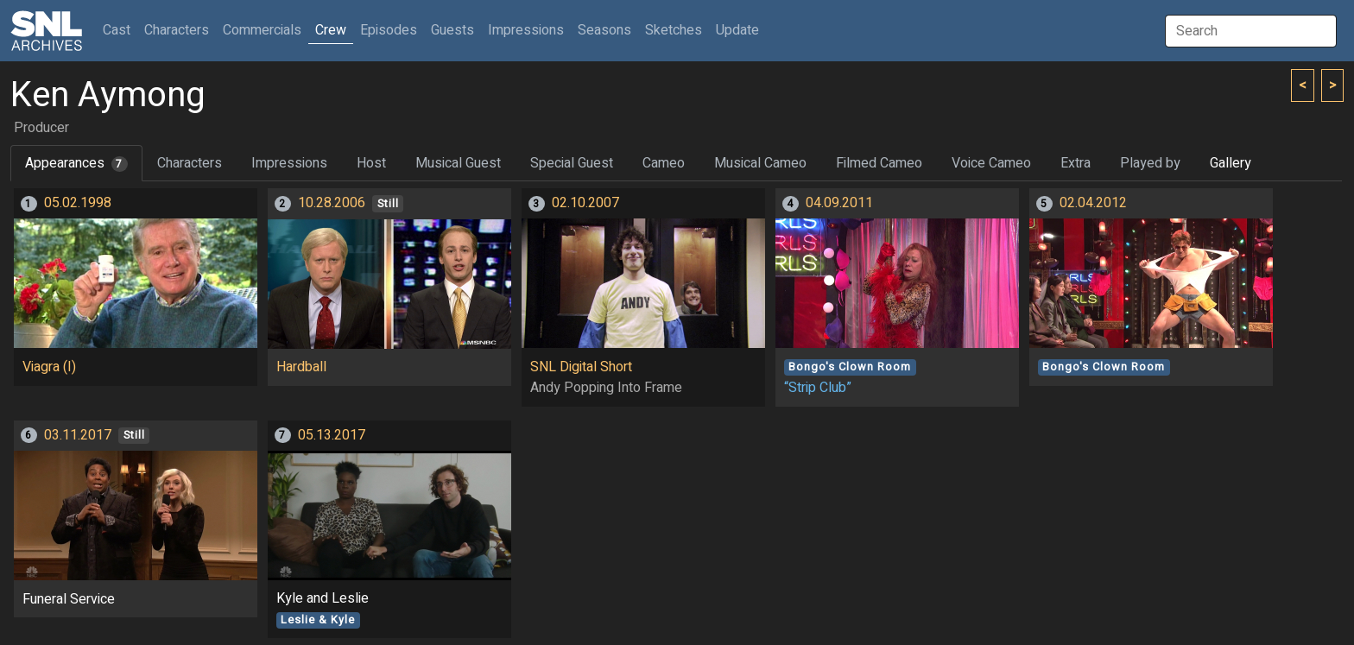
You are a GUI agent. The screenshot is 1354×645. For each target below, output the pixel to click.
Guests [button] (452, 30)
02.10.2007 (585, 203)
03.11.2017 (77, 435)
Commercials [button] (262, 30)
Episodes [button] (388, 30)
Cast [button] (120, 30)
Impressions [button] (526, 30)
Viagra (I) (49, 367)
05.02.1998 (77, 203)
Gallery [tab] (1230, 163)
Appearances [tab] (76, 163)
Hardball (301, 367)
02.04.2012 (1093, 203)
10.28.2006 (331, 203)
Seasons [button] (604, 30)
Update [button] (737, 30)
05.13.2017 (331, 435)
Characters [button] (176, 30)
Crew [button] (330, 30)
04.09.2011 (839, 203)
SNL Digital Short (581, 367)
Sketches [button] (673, 30)
